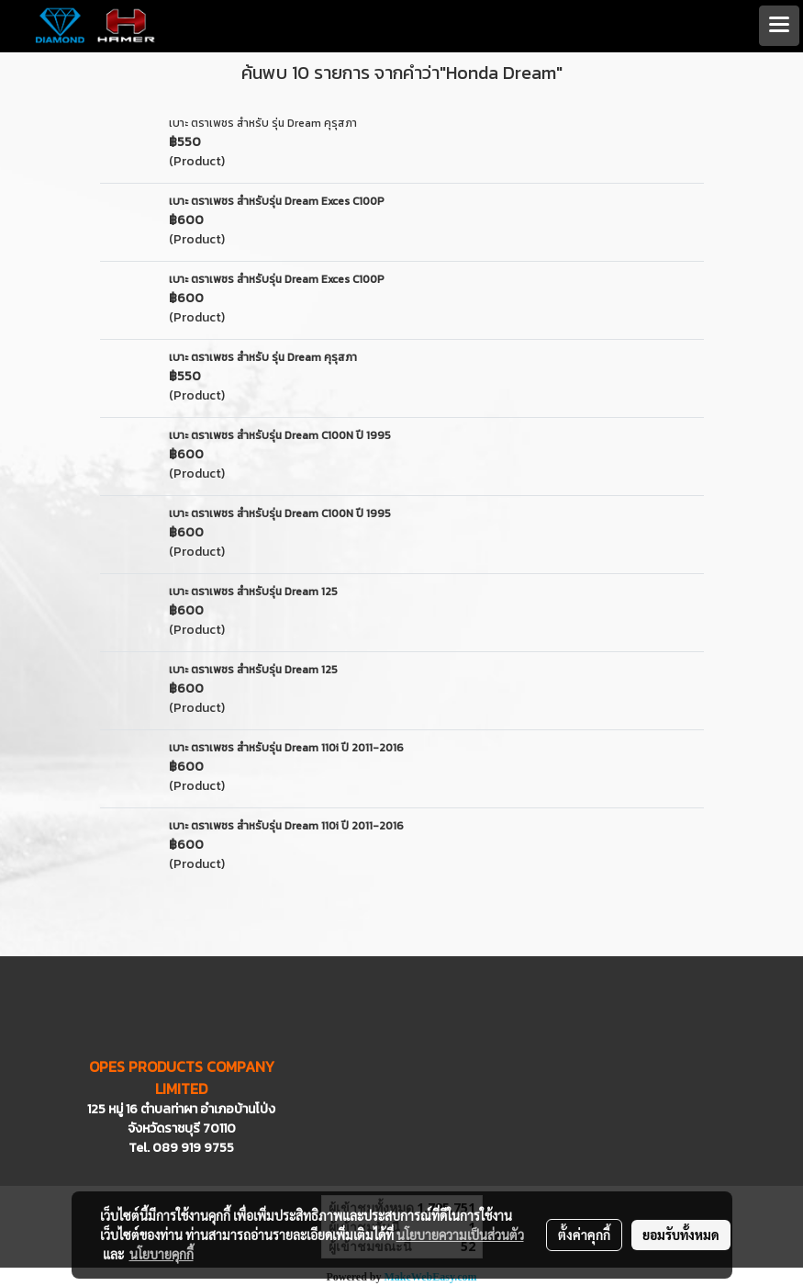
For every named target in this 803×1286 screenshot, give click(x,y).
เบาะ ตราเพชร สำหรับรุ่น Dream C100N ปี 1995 (280, 435)
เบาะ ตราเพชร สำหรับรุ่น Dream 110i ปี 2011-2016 (286, 747)
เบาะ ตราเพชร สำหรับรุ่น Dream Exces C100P (277, 201)
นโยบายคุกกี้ (161, 1254)
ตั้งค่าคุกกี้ (584, 1234)
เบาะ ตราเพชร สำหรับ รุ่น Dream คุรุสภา (263, 123)
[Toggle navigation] (779, 26)
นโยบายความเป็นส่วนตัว (460, 1234)
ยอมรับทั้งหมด (680, 1234)
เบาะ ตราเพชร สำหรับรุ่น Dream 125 (253, 591)
